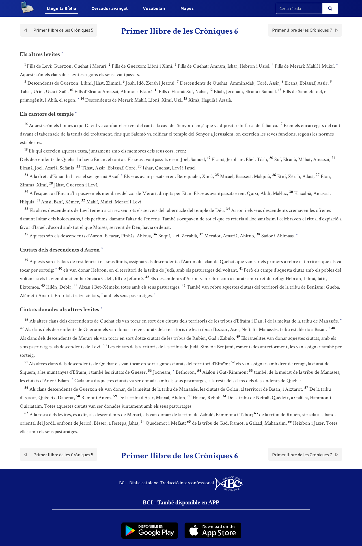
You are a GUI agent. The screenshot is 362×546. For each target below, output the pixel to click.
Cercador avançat (109, 8)
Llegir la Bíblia (61, 8)
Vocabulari (154, 8)
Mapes (187, 8)
